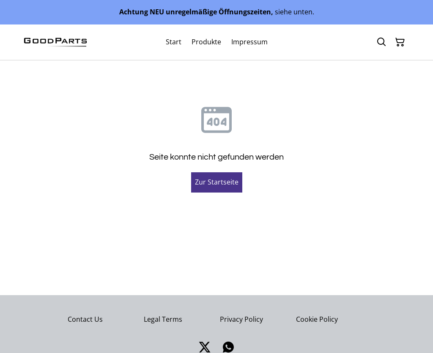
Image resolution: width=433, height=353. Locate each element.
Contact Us (85, 319)
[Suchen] (381, 42)
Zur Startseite (216, 182)
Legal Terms (163, 319)
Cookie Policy (317, 319)
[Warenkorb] (400, 42)
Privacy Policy (241, 319)
